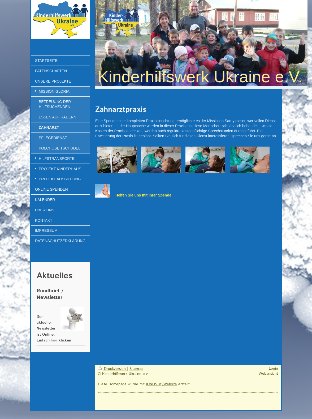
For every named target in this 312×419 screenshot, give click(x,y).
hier (54, 340)
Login (273, 368)
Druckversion (112, 368)
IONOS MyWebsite (161, 384)
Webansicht (268, 373)
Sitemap (136, 368)
